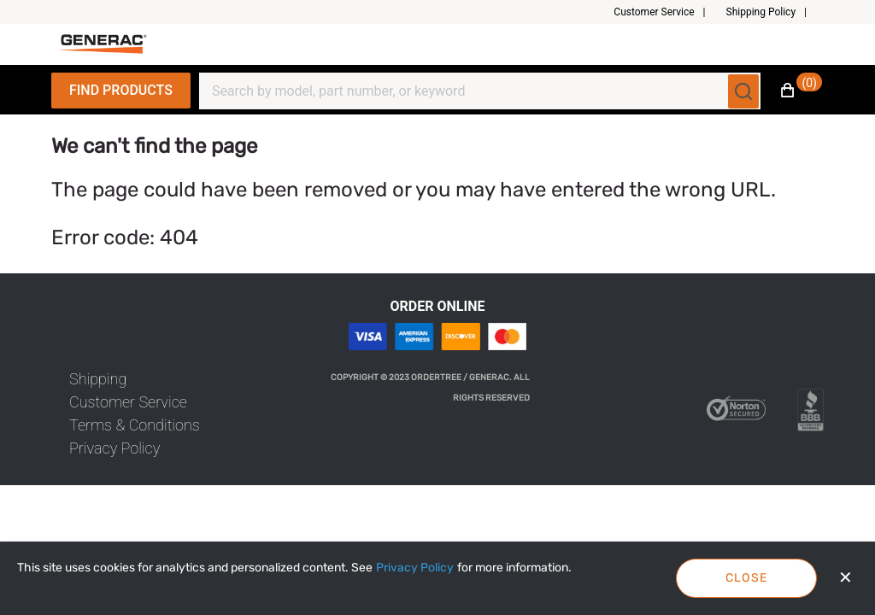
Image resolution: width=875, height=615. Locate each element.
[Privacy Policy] (415, 568)
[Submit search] (743, 91)
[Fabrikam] (103, 44)
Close (746, 578)
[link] (97, 378)
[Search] (469, 91)
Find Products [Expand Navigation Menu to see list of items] (121, 90)
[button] (666, 12)
